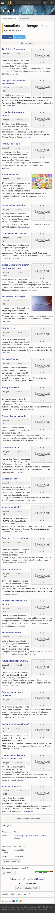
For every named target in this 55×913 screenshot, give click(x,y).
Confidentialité (48, 907)
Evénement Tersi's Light (13, 296)
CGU (40, 907)
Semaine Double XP (11, 506)
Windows (17, 832)
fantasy (43, 836)
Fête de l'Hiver (9, 327)
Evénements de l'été (11, 632)
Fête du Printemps (11, 143)
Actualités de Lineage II (22, 25)
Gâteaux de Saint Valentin (14, 233)
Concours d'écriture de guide (16, 538)
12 (5, 577)
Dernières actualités (9, 19)
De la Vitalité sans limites (14, 205)
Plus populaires (25, 19)
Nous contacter (44, 909)
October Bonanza (10, 447)
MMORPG (36, 836)
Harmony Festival (10, 174)
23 (5, 794)
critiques (40, 879)
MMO (30, 836)
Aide (35, 909)
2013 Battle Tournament (14, 49)
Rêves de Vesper (10, 359)
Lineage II (8, 10)
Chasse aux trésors (11, 478)
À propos (20, 907)
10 (5, 455)
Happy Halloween (10, 387)
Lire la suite (14, 74)
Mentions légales (30, 907)
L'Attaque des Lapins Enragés (16, 724)
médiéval (17, 838)
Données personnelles (9, 909)
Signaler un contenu (25, 909)
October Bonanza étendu (14, 416)
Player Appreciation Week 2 (15, 660)
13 (5, 275)
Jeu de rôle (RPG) (20, 836)
